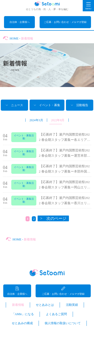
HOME (14, 38)
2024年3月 (36, 120)
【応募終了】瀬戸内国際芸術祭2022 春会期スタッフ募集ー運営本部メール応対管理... (64, 155)
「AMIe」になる (23, 314)
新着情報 (18, 305)
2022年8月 (57, 120)
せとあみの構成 (22, 323)
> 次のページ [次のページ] (53, 218)
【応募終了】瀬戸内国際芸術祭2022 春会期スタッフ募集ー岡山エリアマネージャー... (64, 187)
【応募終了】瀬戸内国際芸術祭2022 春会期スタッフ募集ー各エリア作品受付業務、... (64, 140)
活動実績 (72, 305)
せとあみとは (45, 305)
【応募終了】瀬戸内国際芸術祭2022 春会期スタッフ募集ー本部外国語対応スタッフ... (64, 171)
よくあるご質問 (56, 314)
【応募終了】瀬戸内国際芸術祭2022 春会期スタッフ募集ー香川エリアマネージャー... (64, 203)
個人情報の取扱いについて (63, 323)
